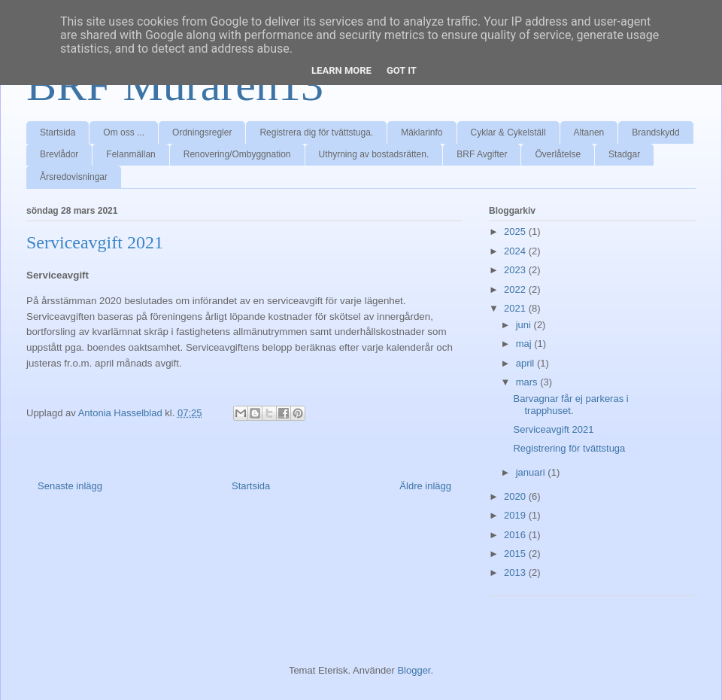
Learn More (341, 70)
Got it (402, 70)
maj (525, 343)
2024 (516, 251)
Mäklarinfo (421, 132)
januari (532, 472)
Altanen (589, 132)
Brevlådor (59, 154)
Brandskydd (655, 132)
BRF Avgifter (482, 154)
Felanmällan (130, 154)
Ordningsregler (202, 132)
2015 (516, 553)
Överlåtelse (558, 154)
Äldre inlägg (425, 486)
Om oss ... (123, 132)
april (526, 363)
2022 (516, 289)
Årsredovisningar (74, 177)
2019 (516, 515)
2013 (516, 572)
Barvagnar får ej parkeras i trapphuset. (570, 404)
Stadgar (624, 154)
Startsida (57, 132)
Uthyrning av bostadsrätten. (374, 154)
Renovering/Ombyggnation (237, 154)
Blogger (413, 670)
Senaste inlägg (70, 486)
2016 (516, 534)
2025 (516, 231)
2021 (516, 308)
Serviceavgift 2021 (553, 429)
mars (528, 382)
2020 (516, 496)
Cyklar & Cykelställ (508, 132)
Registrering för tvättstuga (569, 448)
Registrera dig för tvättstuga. (316, 132)
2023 (516, 269)
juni (525, 324)
